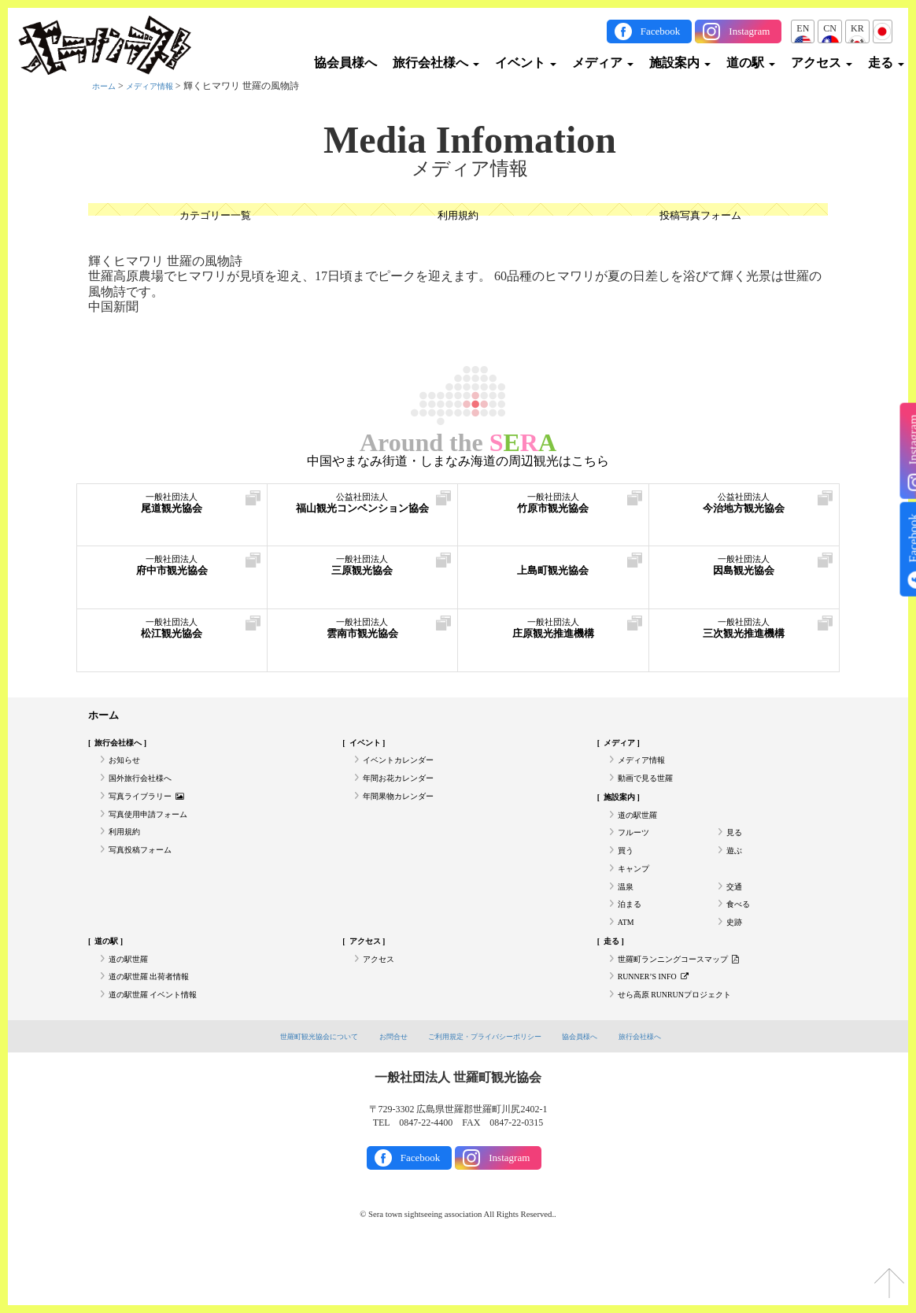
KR (857, 28)
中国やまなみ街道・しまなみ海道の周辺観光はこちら (458, 461)
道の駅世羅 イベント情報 (162, 1050)
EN (802, 28)
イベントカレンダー (405, 768)
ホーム (106, 85)
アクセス (821, 62)
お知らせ (127, 768)
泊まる (632, 941)
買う (627, 876)
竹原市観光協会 (553, 510)
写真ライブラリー (153, 811)
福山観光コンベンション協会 (363, 517)
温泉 (627, 920)
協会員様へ (345, 62)
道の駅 (750, 62)
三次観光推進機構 (744, 635)
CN (830, 28)
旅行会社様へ (436, 62)
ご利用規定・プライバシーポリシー (488, 1093)
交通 (735, 920)
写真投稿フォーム (146, 876)
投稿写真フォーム (700, 217)
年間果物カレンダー (405, 811)
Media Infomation (469, 140)
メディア (602, 62)
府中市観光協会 (172, 572)
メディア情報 (159, 85)
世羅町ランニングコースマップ (690, 1006)
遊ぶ (735, 876)
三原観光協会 (363, 572)
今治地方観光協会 (744, 510)
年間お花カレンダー (405, 789)
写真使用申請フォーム (156, 833)
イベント (525, 62)
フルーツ (637, 854)
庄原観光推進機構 (553, 635)
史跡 (735, 963)
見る (735, 854)
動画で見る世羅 (651, 789)
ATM (627, 963)
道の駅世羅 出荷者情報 (157, 1028)
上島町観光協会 (553, 572)
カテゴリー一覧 (216, 217)
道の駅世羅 (641, 833)
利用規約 (458, 217)
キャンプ (637, 898)
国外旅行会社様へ (146, 789)
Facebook (661, 31)
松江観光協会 (172, 635)
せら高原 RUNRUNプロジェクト (686, 1050)
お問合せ (381, 1093)
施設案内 (680, 62)
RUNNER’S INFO (660, 1028)
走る (886, 62)
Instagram (749, 31)
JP (882, 28)
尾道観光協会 (172, 510)
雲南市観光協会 (363, 635)
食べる (740, 941)
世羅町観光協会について (294, 1093)
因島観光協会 (744, 572)
